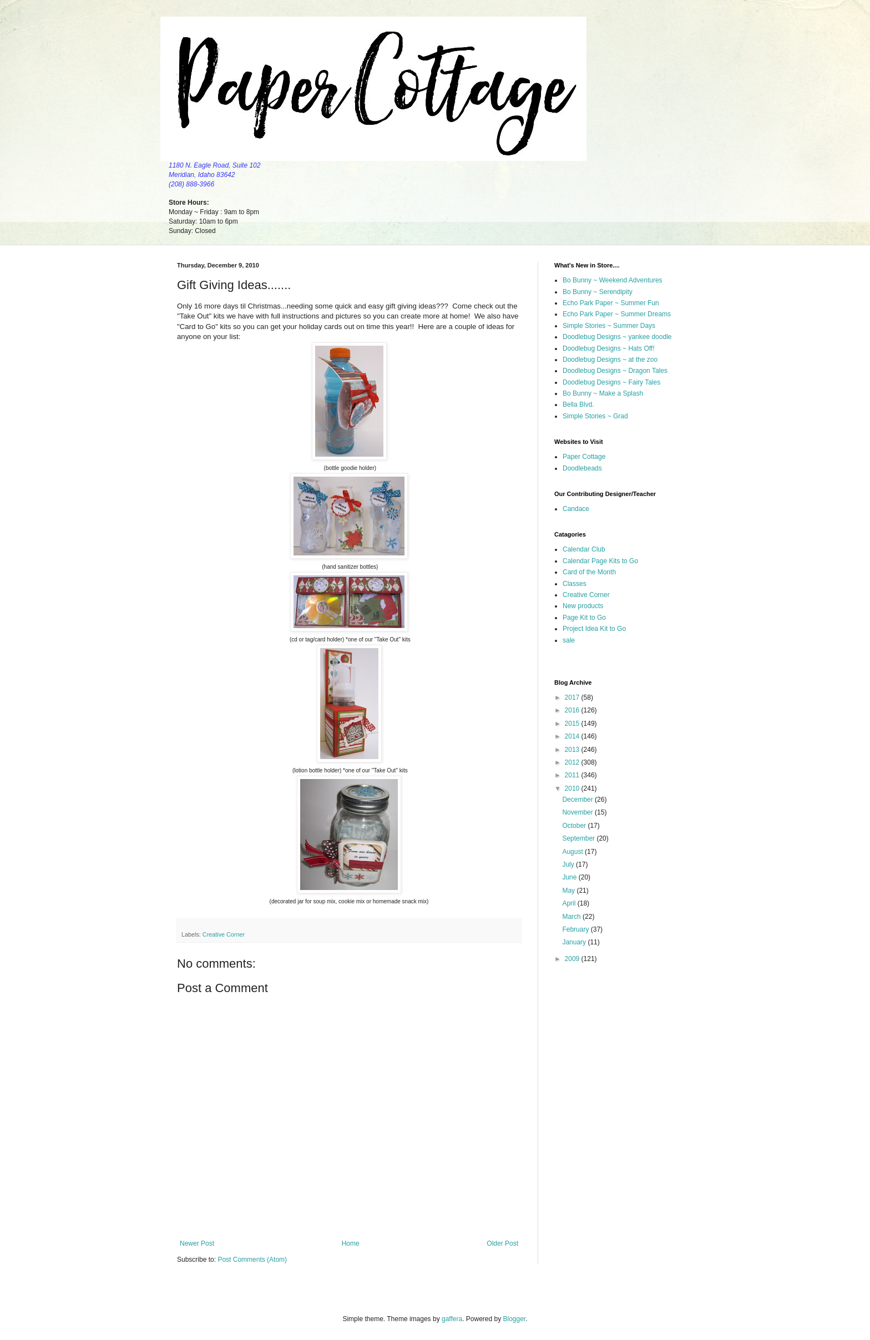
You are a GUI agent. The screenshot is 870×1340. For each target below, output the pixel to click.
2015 (573, 723)
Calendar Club (584, 549)
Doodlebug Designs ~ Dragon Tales (615, 371)
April (569, 903)
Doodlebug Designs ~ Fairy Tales (611, 382)
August (573, 852)
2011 (573, 775)
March (572, 917)
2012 (573, 762)
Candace (576, 509)
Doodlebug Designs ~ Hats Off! (609, 348)
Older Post (502, 1243)
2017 (573, 697)
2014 (573, 736)
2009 (573, 959)
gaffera (452, 1319)
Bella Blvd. (578, 404)
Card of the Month (589, 572)
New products (583, 606)
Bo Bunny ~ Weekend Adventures (612, 280)
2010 (573, 788)
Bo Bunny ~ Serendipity (598, 292)
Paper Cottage (584, 457)
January (575, 942)
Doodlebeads (582, 468)
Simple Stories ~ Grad (595, 416)
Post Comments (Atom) (252, 1259)
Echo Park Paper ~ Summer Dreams (617, 314)
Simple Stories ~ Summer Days (609, 326)
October (575, 826)
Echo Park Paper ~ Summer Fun (611, 303)
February (576, 929)
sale (569, 640)
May (569, 890)
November (578, 812)
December (578, 799)
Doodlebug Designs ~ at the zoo (610, 359)
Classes (574, 584)
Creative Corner (224, 934)
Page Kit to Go (584, 617)
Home (351, 1243)
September (579, 838)
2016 (573, 710)
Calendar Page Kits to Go (600, 561)
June (570, 877)
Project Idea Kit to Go (594, 629)
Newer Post (197, 1243)
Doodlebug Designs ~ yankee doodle (617, 337)
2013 (573, 750)
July (569, 864)
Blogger (514, 1319)
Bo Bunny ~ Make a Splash (603, 393)
